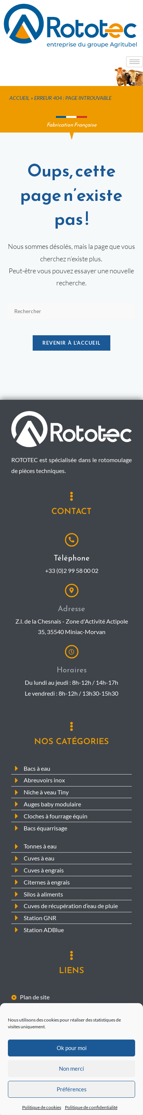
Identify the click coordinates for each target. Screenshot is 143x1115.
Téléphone (72, 558)
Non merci (71, 1090)
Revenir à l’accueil (71, 343)
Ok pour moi (72, 1070)
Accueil (19, 98)
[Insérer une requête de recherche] (71, 311)
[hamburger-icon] (134, 61)
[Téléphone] (71, 540)
